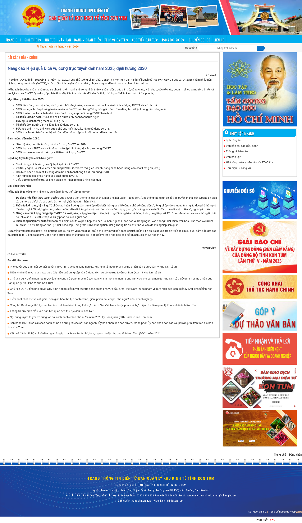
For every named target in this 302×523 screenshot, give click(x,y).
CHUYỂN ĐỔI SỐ (199, 39)
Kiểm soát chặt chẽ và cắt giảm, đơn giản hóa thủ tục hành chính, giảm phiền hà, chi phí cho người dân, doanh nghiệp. (81, 299)
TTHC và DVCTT (117, 39)
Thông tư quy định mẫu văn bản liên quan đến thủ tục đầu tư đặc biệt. (52, 311)
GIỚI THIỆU (33, 39)
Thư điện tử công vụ (238, 168)
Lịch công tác (234, 140)
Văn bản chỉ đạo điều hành (242, 145)
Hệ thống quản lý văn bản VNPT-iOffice (249, 162)
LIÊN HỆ (219, 39)
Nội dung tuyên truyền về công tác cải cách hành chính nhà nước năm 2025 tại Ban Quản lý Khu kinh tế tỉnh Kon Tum (81, 317)
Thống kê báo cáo (237, 151)
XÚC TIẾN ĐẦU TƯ (145, 39)
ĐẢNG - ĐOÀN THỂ (87, 39)
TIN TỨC (50, 39)
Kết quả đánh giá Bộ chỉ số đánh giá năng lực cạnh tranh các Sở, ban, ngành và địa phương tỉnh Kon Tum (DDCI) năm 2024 (85, 333)
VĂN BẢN (65, 39)
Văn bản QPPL (235, 156)
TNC (272, 519)
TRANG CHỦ (13, 39)
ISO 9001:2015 (174, 39)
